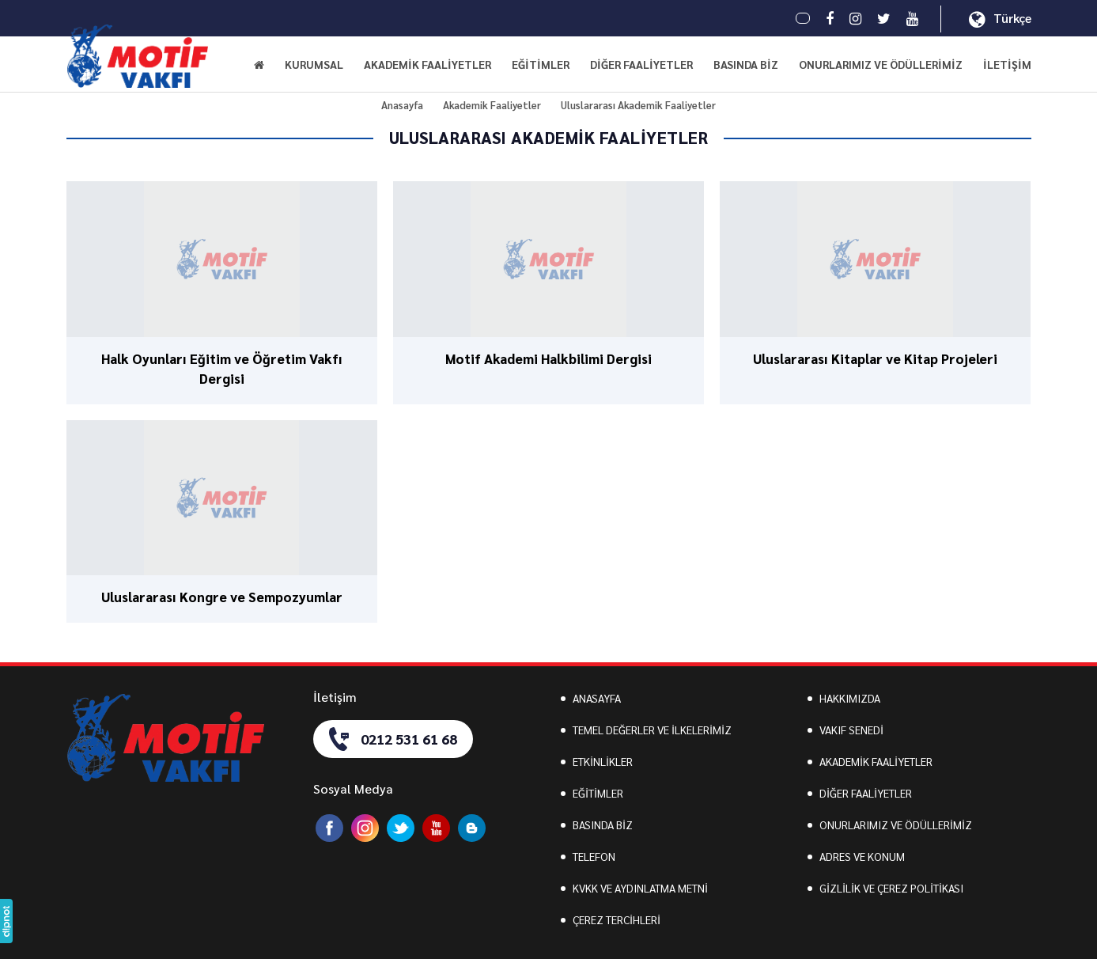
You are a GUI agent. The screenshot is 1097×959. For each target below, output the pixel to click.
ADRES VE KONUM (862, 856)
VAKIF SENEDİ (851, 729)
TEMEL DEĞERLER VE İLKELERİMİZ (652, 729)
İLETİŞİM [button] (1007, 64)
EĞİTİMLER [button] (540, 64)
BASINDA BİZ (745, 64)
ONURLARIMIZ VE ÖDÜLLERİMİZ (881, 64)
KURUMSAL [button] (314, 64)
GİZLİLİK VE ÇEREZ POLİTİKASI (891, 888)
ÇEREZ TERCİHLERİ (616, 919)
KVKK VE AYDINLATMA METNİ (640, 888)
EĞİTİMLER (598, 793)
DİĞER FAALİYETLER (865, 793)
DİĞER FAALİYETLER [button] (641, 64)
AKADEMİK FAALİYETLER (875, 761)
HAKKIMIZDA (849, 698)
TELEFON (594, 856)
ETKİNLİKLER (603, 761)
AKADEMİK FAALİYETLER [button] (427, 64)
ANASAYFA (597, 698)
